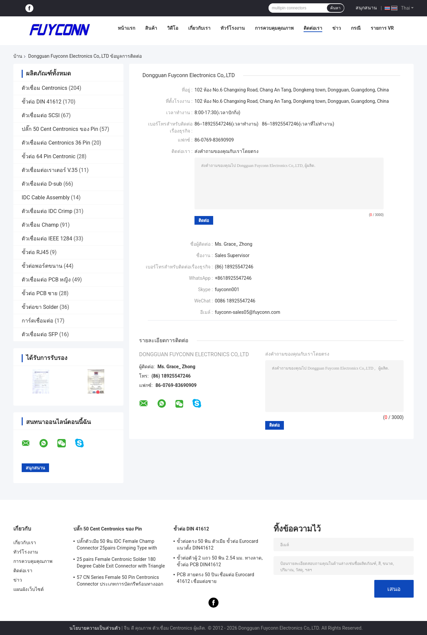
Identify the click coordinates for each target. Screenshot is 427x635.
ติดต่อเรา (313, 28)
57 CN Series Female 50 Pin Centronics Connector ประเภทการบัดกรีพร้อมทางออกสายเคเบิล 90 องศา (120, 582)
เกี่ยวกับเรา (199, 28)
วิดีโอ (172, 28)
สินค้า (151, 28)
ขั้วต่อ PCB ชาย (39, 293)
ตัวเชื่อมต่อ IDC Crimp (47, 211)
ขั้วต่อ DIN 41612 (41, 101)
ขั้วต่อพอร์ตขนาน (42, 266)
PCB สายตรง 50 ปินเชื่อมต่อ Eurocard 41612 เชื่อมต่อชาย (215, 578)
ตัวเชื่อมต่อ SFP (40, 334)
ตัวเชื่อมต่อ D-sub (42, 184)
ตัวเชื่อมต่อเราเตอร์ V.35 (50, 170)
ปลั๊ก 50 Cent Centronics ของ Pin (60, 129)
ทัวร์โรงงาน (233, 28)
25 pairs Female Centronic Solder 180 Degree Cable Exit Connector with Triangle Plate (121, 564)
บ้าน (17, 56)
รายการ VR (382, 28)
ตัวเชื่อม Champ (40, 225)
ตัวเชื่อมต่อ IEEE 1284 (47, 238)
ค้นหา (335, 8)
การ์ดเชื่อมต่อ (37, 321)
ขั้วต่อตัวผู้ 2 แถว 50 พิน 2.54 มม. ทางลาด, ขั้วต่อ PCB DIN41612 (220, 561)
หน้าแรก (126, 28)
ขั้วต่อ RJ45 (35, 252)
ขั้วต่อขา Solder (40, 307)
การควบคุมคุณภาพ (274, 28)
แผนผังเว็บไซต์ (28, 589)
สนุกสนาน (366, 7)
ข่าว (336, 28)
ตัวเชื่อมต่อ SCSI (41, 115)
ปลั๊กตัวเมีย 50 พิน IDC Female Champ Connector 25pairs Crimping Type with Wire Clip (117, 546)
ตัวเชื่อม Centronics (44, 88)
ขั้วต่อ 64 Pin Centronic (48, 156)
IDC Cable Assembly (46, 197)
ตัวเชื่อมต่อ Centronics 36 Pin (56, 143)
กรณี (356, 28)
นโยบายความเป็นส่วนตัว (94, 628)
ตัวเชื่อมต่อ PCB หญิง (46, 279)
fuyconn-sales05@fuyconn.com (247, 312)
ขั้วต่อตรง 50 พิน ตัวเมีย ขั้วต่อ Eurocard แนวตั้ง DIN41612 (217, 545)
